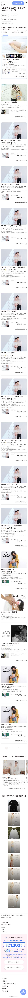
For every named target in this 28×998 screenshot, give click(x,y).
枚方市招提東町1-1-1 (7, 360)
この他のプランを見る (19, 76)
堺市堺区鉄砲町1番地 (7, 275)
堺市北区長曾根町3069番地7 (8, 533)
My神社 (5, 991)
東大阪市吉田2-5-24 (6, 648)
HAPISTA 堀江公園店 (7, 684)
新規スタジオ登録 (6, 924)
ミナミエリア (14, 15)
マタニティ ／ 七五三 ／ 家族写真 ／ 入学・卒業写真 (11, 578)
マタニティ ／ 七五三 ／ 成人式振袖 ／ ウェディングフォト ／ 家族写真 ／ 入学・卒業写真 (13, 66)
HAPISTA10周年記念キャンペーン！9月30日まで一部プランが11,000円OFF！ (13, 574)
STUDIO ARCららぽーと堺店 (10, 184)
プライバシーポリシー (9, 983)
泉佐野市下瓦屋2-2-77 (8, 64)
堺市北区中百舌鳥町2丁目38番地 (9, 577)
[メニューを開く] (26, 3)
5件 (12, 355)
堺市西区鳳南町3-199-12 (7, 448)
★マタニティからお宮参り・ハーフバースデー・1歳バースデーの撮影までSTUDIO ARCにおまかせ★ (13, 145)
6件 (12, 645)
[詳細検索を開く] (23, 992)
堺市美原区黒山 (5, 189)
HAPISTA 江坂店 (6, 724)
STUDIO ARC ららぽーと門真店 (11, 140)
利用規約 (4, 981)
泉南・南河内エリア (7, 23)
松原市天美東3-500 (6, 231)
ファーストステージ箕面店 (9, 102)
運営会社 (4, 978)
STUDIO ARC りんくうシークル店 (12, 396)
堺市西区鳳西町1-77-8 (7, 489)
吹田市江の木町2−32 (6, 730)
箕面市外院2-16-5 (6, 104)
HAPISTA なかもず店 (7, 569)
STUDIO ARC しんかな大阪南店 (11, 525)
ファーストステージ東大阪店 (10, 643)
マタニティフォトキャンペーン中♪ (9, 614)
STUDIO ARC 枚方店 (8, 353)
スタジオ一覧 (4, 917)
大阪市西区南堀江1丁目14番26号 (9, 689)
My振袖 (5, 986)
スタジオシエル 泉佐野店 (10, 59)
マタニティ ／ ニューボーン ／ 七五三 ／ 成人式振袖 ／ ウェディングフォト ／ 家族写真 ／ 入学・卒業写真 (14, 106)
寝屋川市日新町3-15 (6, 616)
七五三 (3, 929)
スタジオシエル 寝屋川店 (9, 612)
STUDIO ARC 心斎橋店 (8, 311)
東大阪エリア (5, 19)
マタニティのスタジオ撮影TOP (17, 915)
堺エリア (13, 19)
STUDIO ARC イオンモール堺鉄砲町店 (13, 267)
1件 (15, 62)
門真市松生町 (5, 148)
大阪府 (10, 917)
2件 (14, 528)
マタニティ (5, 932)
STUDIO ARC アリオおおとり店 (11, 440)
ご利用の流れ (4, 922)
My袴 (4, 988)
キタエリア (5, 15)
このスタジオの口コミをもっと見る (16, 788)
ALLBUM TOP (5, 915)
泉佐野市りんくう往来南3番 (8, 404)
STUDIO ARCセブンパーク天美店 (11, 226)
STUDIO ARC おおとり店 (9, 484)
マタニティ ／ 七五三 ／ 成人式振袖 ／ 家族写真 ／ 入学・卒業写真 (14, 150)
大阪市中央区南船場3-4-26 (8, 316)
